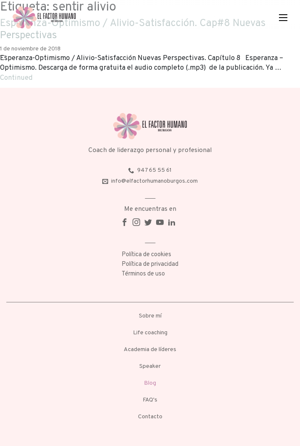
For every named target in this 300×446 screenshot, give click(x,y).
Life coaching (150, 332)
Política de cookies (146, 255)
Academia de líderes (150, 349)
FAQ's (150, 400)
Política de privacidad (150, 264)
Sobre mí (150, 316)
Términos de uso (143, 274)
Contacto (150, 416)
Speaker (150, 366)
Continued (16, 77)
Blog (150, 383)
